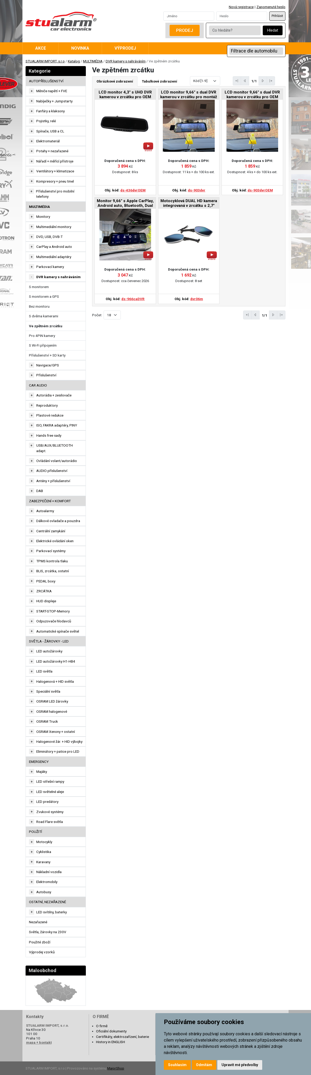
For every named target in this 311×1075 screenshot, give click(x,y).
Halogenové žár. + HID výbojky (59, 741)
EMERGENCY (39, 761)
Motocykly (44, 842)
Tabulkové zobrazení (159, 81)
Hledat (272, 30)
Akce (40, 48)
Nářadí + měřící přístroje (54, 161)
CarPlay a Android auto (54, 246)
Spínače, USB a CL (50, 131)
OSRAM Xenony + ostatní (55, 731)
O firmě (101, 1026)
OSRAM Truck (47, 721)
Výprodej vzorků (42, 952)
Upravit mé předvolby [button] (240, 1065)
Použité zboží (39, 942)
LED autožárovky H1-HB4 (55, 661)
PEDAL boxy (45, 581)
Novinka (80, 48)
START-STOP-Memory (53, 611)
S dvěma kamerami (43, 316)
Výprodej (125, 48)
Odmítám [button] (204, 1065)
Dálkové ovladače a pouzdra (58, 521)
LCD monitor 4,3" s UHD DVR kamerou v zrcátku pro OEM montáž (125, 95)
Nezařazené (38, 922)
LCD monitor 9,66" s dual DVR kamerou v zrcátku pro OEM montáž (252, 95)
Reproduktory (47, 405)
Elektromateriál (48, 141)
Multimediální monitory (53, 227)
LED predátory (47, 801)
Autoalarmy (45, 511)
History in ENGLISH (110, 1042)
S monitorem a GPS (44, 296)
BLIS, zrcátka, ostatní (52, 571)
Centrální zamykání (50, 531)
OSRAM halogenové (51, 711)
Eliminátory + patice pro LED (57, 751)
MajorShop (115, 1068)
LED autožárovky (49, 651)
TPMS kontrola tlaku (52, 561)
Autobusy (43, 892)
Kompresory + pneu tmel (55, 181)
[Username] (188, 15)
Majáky (41, 771)
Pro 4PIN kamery (42, 336)
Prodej (184, 30)
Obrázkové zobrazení (115, 81)
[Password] (241, 15)
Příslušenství (46, 375)
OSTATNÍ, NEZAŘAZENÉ (47, 902)
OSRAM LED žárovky (52, 701)
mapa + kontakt (39, 1042)
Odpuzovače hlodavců (53, 621)
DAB (39, 491)
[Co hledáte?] (235, 30)
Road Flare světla (49, 822)
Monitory (43, 216)
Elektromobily (46, 882)
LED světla (44, 671)
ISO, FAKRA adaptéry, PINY (56, 425)
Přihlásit (277, 16)
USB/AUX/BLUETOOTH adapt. (54, 448)
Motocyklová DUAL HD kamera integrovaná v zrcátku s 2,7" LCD (188, 203)
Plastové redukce (49, 415)
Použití (35, 831)
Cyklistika (43, 852)
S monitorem (39, 287)
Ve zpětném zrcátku (45, 326)
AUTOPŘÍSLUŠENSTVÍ (46, 81)
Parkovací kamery (50, 267)
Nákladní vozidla (49, 872)
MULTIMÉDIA (93, 61)
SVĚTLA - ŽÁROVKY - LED (49, 641)
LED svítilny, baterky (51, 912)
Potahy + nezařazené (52, 151)
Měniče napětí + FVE (51, 91)
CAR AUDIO (38, 385)
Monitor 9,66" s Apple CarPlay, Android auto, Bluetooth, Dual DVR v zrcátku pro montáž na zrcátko (125, 203)
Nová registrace (241, 7)
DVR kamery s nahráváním (126, 61)
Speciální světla (48, 691)
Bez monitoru (39, 306)
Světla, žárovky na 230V (47, 932)
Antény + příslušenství (53, 481)
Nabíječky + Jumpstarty (54, 101)
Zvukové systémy (49, 812)
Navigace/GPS (47, 365)
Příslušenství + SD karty (47, 355)
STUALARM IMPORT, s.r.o (45, 61)
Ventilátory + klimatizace (55, 171)
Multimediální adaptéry (53, 257)
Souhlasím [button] (177, 1065)
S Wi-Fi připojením (43, 345)
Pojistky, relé (46, 121)
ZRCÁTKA (44, 591)
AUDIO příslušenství (51, 471)
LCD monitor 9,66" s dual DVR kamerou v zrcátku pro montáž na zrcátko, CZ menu (188, 95)
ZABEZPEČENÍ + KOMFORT (50, 501)
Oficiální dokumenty (111, 1031)
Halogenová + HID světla (55, 681)
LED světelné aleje (50, 792)
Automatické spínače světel (57, 631)
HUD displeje (46, 601)
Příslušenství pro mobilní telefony (55, 193)
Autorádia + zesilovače (53, 395)
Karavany (43, 862)
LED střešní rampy (50, 781)
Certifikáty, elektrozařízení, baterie (122, 1037)
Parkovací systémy (50, 551)
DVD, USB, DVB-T (49, 237)
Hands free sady (48, 435)
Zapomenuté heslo (270, 7)
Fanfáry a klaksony (50, 111)
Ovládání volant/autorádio (56, 461)
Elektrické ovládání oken (55, 541)
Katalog (74, 61)
